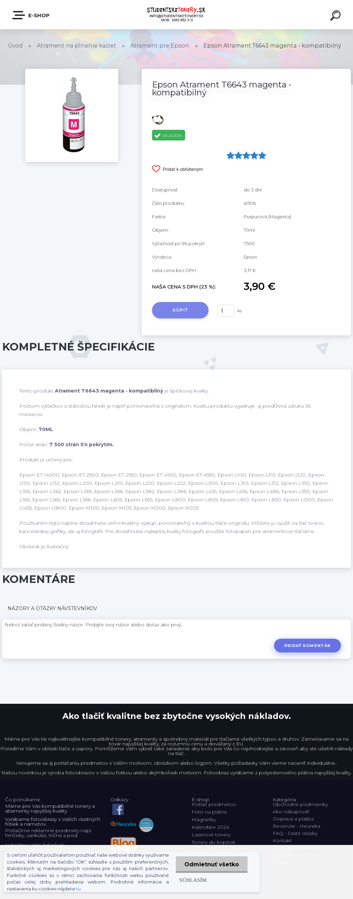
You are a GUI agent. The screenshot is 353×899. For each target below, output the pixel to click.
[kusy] (225, 311)
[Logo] (176, 14)
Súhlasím (193, 879)
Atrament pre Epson (159, 45)
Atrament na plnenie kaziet (76, 45)
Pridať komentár (307, 645)
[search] (336, 16)
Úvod (15, 45)
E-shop (31, 15)
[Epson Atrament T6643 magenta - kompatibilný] (71, 71)
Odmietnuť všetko (211, 864)
